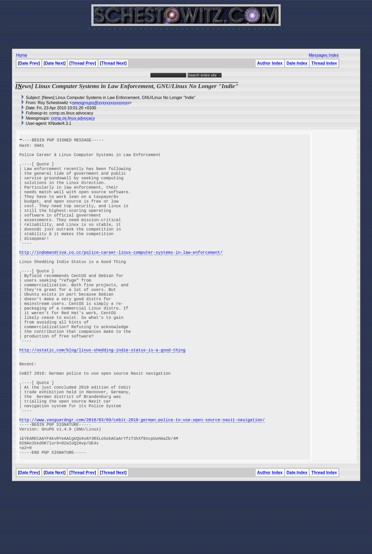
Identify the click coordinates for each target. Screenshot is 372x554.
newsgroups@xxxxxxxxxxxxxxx (100, 103)
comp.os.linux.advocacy (73, 118)
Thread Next (113, 63)
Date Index (296, 63)
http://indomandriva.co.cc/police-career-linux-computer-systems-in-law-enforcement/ (121, 277)
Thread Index (324, 63)
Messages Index (324, 55)
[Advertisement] (186, 36)
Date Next (54, 63)
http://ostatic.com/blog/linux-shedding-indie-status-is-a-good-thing (102, 396)
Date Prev (28, 63)
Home (21, 55)
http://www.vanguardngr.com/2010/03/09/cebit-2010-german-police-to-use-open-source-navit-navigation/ (142, 481)
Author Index (270, 63)
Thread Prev (83, 63)
